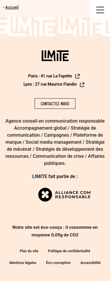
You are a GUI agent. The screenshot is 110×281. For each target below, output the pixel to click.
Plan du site (29, 251)
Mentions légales (22, 263)
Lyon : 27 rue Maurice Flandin (54, 85)
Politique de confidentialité (69, 251)
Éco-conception (58, 263)
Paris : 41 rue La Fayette (54, 76)
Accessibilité (90, 263)
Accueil (12, 7)
